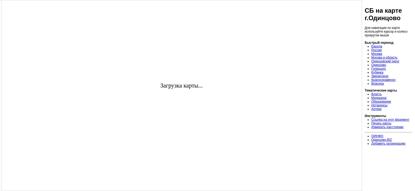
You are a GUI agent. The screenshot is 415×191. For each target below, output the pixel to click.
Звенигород (379, 76)
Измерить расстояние (387, 127)
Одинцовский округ (385, 61)
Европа (376, 46)
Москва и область (384, 57)
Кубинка (377, 72)
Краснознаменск (383, 80)
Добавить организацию (388, 143)
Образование (381, 101)
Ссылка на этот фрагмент (390, 119)
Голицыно (378, 69)
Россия (376, 50)
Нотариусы (379, 105)
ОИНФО (377, 136)
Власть (376, 94)
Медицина (378, 98)
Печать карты (381, 123)
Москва (376, 54)
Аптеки (376, 109)
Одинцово (378, 65)
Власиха (377, 83)
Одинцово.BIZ (381, 140)
